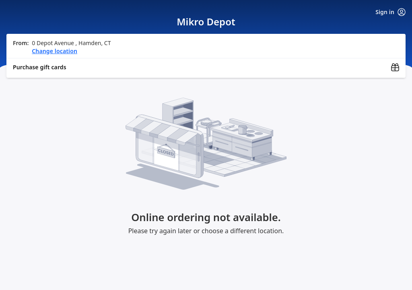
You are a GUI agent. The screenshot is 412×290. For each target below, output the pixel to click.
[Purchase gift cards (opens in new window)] (206, 67)
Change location (54, 51)
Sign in (390, 12)
